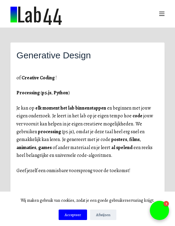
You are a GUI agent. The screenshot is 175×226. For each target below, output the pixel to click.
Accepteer (73, 214)
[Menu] (162, 13)
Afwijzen (103, 214)
